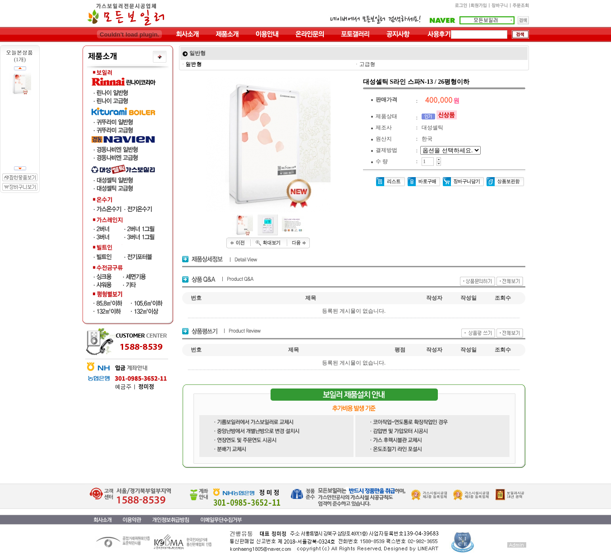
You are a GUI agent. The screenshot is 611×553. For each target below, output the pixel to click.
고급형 (367, 64)
